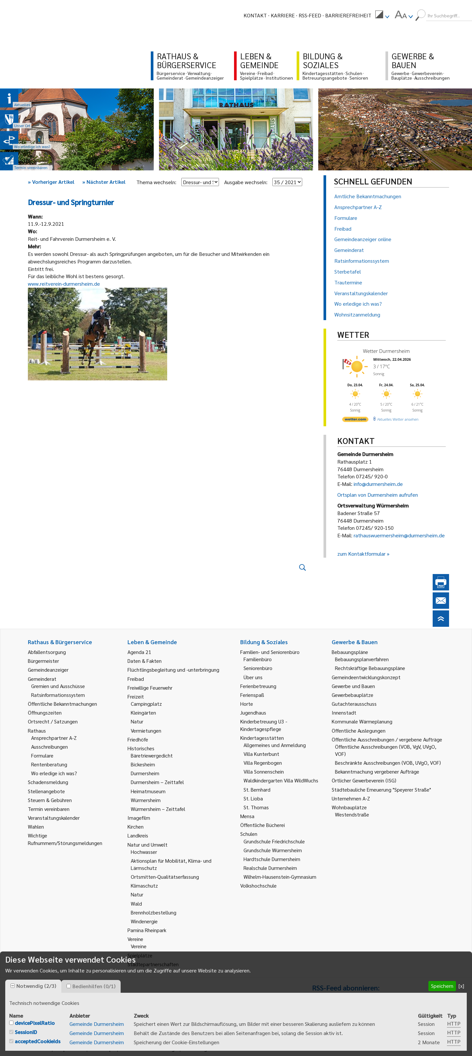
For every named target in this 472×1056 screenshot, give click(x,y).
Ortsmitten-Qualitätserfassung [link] (165, 876)
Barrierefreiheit (348, 15)
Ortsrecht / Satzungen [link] (53, 721)
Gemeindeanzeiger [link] (48, 669)
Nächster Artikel (104, 181)
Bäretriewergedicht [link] (152, 755)
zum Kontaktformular (361, 553)
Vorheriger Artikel (51, 181)
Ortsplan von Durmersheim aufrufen (377, 494)
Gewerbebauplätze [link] (352, 694)
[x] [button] (461, 985)
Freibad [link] (136, 678)
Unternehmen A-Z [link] (351, 798)
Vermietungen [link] (146, 730)
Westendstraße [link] (352, 814)
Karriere (283, 15)
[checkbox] (12, 986)
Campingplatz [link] (146, 703)
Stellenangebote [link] (46, 791)
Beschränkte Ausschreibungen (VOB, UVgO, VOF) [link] (388, 762)
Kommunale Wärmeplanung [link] (362, 721)
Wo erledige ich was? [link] (54, 773)
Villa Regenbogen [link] (263, 762)
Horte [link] (246, 703)
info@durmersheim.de (378, 483)
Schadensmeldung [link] (48, 781)
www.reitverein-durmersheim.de (64, 283)
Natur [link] (137, 721)
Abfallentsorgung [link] (47, 651)
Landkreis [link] (138, 835)
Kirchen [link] (136, 826)
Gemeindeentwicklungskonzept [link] (366, 677)
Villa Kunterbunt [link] (261, 753)
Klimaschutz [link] (144, 885)
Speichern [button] (442, 985)
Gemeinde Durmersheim (96, 1023)
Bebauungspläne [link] (350, 651)
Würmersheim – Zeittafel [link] (158, 808)
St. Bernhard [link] (257, 789)
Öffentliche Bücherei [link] (262, 824)
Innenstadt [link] (344, 712)
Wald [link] (136, 903)
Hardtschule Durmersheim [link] (272, 858)
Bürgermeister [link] (43, 660)
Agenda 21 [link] (139, 651)
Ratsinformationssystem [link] (58, 694)
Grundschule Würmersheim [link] (273, 850)
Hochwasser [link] (144, 851)
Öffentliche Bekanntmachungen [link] (62, 703)
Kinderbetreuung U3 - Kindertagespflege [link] (263, 725)
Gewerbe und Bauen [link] (353, 685)
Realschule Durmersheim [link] (270, 867)
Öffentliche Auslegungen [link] (358, 730)
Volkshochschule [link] (258, 885)
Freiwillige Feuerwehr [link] (150, 687)
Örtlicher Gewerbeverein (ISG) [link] (364, 780)
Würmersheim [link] (146, 800)
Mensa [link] (247, 816)
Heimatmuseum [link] (148, 791)
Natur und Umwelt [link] (147, 844)
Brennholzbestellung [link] (153, 912)
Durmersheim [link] (145, 773)
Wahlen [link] (36, 826)
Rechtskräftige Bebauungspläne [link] (370, 667)
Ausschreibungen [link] (49, 746)
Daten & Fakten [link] (145, 660)
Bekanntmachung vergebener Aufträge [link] (377, 771)
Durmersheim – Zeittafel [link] (157, 781)
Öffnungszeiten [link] (45, 712)
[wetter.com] (355, 420)
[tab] (33, 986)
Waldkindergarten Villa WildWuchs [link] (281, 780)
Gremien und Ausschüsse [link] (58, 685)
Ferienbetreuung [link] (258, 685)
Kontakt (255, 15)
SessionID (26, 1031)
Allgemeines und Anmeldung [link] (275, 744)
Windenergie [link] (144, 921)
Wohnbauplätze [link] (349, 807)
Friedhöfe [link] (138, 739)
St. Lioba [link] (253, 798)
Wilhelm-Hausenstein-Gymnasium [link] (280, 876)
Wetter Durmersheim (386, 351)
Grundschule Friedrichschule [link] (274, 841)
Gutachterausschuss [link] (354, 703)
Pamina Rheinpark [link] (147, 930)
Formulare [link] (42, 755)
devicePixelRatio (35, 1022)
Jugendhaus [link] (253, 712)
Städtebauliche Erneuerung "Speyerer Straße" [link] (381, 789)
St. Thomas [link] (256, 807)
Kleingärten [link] (143, 712)
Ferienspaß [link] (252, 694)
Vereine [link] (139, 946)
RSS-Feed (310, 15)
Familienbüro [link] (258, 659)
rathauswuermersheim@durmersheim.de (399, 535)
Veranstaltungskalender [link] (54, 817)
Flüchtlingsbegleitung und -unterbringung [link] (173, 669)
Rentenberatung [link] (49, 764)
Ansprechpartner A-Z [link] (54, 737)
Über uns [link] (253, 677)
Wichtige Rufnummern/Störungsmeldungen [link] (65, 839)
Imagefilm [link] (139, 817)
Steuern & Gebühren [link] (50, 800)
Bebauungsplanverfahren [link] (362, 659)
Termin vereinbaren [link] (48, 808)
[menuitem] (382, 15)
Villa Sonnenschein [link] (264, 771)
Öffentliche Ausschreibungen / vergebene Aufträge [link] (387, 739)
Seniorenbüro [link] (258, 667)
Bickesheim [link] (143, 764)
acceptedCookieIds (37, 1041)
